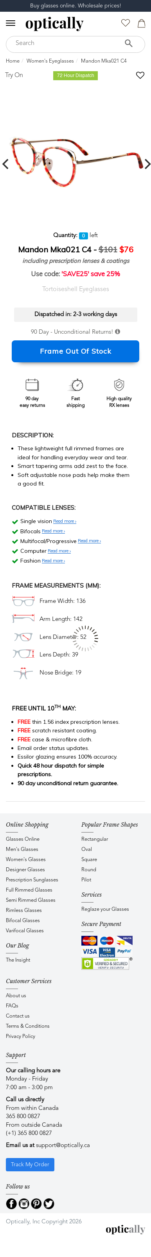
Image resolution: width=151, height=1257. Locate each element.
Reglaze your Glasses (105, 909)
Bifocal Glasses (23, 920)
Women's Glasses (26, 859)
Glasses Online (23, 839)
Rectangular (94, 839)
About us (16, 995)
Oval (86, 849)
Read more (64, 521)
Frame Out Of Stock (75, 351)
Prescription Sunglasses (32, 880)
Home (13, 61)
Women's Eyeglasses (50, 61)
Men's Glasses (22, 849)
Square (89, 859)
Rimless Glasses (24, 910)
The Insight (18, 960)
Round (88, 869)
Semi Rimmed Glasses (31, 900)
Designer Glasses (25, 869)
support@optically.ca (63, 1146)
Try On (14, 75)
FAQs (12, 1006)
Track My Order (30, 1164)
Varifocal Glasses (25, 930)
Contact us (18, 1016)
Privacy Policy (20, 1036)
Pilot (86, 880)
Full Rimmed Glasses (29, 890)
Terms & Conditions (28, 1026)
